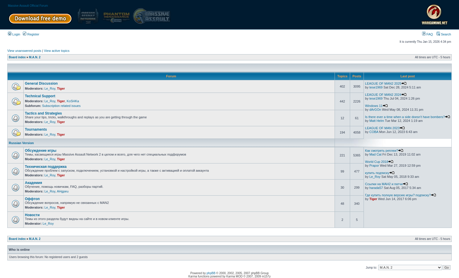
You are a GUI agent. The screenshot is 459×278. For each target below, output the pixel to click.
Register (31, 34)
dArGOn (375, 109)
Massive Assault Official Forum (28, 5)
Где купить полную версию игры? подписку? (400, 195)
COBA (373, 132)
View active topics (56, 50)
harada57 (376, 188)
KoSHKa (73, 101)
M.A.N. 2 (34, 57)
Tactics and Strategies (43, 113)
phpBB (211, 273)
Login (14, 34)
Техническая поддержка (45, 167)
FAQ (427, 34)
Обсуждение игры (40, 151)
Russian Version (21, 143)
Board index (17, 57)
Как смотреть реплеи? (384, 150)
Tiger (61, 88)
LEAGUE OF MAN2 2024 (386, 94)
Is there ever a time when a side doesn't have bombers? (407, 117)
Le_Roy (49, 88)
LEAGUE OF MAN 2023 (385, 128)
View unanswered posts (24, 50)
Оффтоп (32, 199)
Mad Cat (375, 154)
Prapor (374, 165)
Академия (33, 183)
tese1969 (376, 87)
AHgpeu (62, 191)
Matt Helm (376, 120)
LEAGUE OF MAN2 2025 (386, 83)
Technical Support (40, 96)
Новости (32, 215)
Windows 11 (376, 106)
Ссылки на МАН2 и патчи (386, 184)
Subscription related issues (61, 106)
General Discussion (41, 83)
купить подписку (380, 173)
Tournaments (36, 129)
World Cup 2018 (379, 161)
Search (443, 34)
